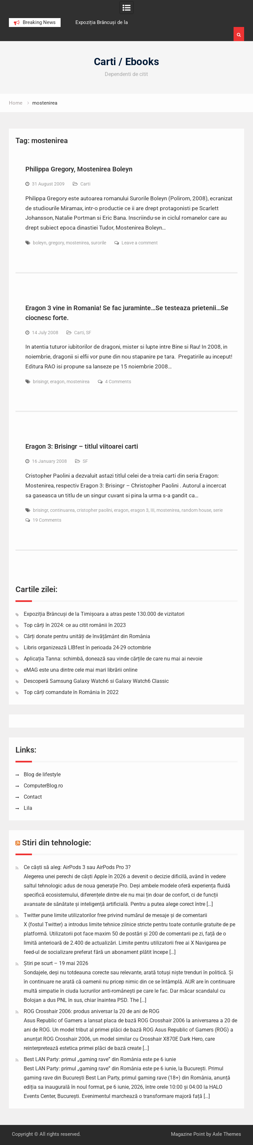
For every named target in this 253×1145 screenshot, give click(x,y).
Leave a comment (140, 242)
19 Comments (47, 520)
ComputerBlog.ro (43, 786)
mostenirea (77, 242)
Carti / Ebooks (126, 62)
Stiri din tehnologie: (56, 842)
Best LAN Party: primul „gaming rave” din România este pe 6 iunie (100, 1059)
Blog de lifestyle (42, 774)
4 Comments (118, 381)
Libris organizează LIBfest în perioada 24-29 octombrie (87, 647)
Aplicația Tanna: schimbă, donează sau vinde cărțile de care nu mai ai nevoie (113, 659)
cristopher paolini (94, 510)
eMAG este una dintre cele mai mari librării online (80, 670)
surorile (98, 242)
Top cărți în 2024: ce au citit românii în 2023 (75, 625)
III (153, 510)
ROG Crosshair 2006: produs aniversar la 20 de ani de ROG (91, 1011)
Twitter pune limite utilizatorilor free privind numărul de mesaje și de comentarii (115, 915)
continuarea (62, 510)
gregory (56, 242)
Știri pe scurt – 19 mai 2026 (56, 963)
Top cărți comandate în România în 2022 (71, 692)
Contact (33, 797)
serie (218, 510)
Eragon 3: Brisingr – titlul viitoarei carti (81, 446)
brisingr (40, 381)
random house (196, 510)
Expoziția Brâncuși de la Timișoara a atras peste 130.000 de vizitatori (104, 614)
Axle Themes (226, 1134)
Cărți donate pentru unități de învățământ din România (87, 636)
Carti (85, 184)
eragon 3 (139, 510)
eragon (57, 381)
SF (88, 332)
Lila (28, 808)
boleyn (39, 242)
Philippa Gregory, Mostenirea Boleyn (78, 169)
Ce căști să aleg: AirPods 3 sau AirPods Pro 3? (77, 867)
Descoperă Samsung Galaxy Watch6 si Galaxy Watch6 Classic (96, 681)
